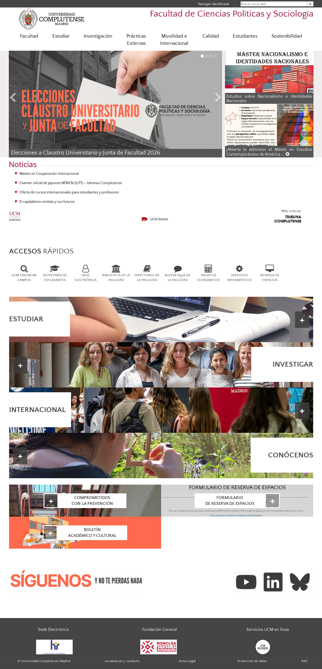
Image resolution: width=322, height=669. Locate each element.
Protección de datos (252, 661)
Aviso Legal (187, 661)
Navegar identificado (213, 4)
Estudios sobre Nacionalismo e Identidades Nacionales (269, 99)
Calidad (211, 36)
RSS (304, 661)
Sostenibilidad (286, 36)
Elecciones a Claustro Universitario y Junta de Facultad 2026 (85, 153)
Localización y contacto (122, 661)
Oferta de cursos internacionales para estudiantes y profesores (69, 192)
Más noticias (291, 211)
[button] (25, 98)
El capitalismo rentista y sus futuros (47, 202)
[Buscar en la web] (310, 3)
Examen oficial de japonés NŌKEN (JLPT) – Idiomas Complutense (71, 183)
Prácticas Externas (136, 39)
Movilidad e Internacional (174, 39)
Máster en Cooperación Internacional (49, 174)
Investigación (98, 36)
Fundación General (159, 629)
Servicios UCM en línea (267, 629)
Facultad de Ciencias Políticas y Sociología (231, 14)
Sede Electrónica (53, 629)
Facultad (29, 36)
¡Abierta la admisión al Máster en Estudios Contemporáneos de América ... (269, 152)
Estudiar (61, 36)
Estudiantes (245, 36)
